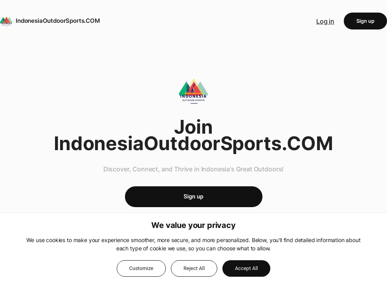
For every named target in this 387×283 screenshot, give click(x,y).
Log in (325, 21)
